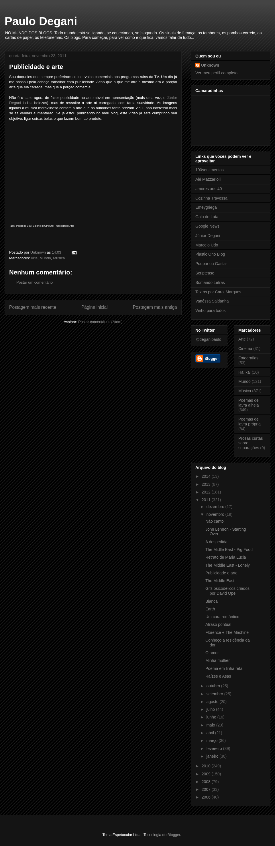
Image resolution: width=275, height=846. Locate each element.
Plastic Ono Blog (210, 254)
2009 (207, 774)
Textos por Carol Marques (218, 292)
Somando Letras (210, 282)
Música (59, 258)
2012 (207, 492)
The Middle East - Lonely (227, 565)
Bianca (211, 601)
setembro (215, 694)
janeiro (212, 756)
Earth (210, 609)
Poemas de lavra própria (249, 421)
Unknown (210, 65)
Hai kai (244, 372)
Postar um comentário (34, 282)
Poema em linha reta (223, 668)
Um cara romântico (222, 616)
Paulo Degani (41, 21)
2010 (207, 766)
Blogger (174, 835)
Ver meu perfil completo (216, 73)
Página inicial (94, 307)
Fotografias (248, 358)
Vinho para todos (210, 310)
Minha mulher (217, 660)
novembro (215, 514)
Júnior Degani (207, 235)
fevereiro (214, 748)
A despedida (216, 542)
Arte (34, 258)
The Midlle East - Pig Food (229, 549)
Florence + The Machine (227, 632)
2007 (207, 789)
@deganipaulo (208, 339)
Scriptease (204, 273)
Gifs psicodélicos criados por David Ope (227, 591)
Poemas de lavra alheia (248, 402)
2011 (207, 499)
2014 (207, 476)
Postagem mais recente (32, 307)
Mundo (45, 258)
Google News (207, 226)
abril (210, 732)
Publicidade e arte (221, 573)
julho (211, 709)
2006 (207, 797)
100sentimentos (209, 170)
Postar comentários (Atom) (100, 322)
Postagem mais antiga (155, 307)
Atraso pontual (218, 624)
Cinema (245, 348)
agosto (212, 701)
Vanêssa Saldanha (212, 301)
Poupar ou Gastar (211, 263)
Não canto (214, 521)
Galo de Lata (206, 216)
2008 (207, 781)
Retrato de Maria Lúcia (225, 557)
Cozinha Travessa (211, 198)
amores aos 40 (208, 188)
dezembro (215, 506)
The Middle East (219, 580)
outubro (213, 686)
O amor (212, 652)
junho (211, 717)
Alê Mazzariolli (208, 179)
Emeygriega (206, 207)
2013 (207, 484)
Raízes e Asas (218, 676)
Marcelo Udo (206, 245)
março (212, 740)
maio (211, 725)
